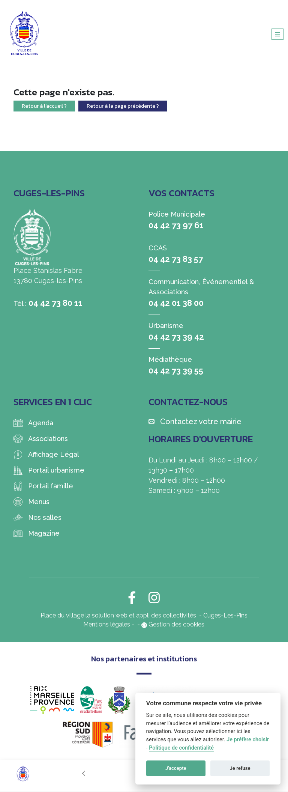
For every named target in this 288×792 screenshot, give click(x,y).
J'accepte (175, 768)
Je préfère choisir (247, 739)
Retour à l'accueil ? (44, 106)
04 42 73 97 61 (176, 225)
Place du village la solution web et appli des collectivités (118, 615)
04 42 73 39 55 (175, 370)
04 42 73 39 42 (176, 337)
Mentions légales (106, 624)
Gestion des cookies (176, 624)
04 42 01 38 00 (176, 303)
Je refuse (240, 768)
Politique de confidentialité (181, 748)
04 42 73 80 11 (55, 303)
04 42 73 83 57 (175, 259)
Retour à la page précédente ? (123, 106)
